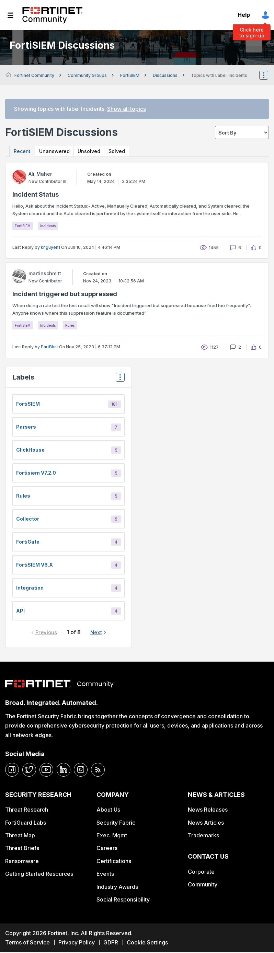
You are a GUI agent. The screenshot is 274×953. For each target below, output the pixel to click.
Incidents (48, 226)
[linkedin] (63, 770)
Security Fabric (115, 823)
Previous (46, 633)
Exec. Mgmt (111, 836)
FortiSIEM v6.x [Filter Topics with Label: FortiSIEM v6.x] (34, 565)
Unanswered (58, 151)
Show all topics (126, 108)
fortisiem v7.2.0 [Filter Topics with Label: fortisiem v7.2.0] (36, 473)
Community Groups (87, 75)
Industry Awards (117, 887)
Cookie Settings (147, 943)
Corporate (201, 872)
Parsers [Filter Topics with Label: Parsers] (26, 427)
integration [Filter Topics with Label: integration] (30, 588)
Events (105, 874)
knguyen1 (50, 248)
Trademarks (203, 836)
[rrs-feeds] (98, 770)
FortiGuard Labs (25, 823)
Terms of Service (27, 943)
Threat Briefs (22, 848)
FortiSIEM (129, 75)
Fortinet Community (52, 15)
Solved (128, 151)
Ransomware (22, 861)
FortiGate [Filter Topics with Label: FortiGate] (27, 542)
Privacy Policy (76, 943)
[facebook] (12, 770)
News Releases (208, 810)
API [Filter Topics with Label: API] (20, 611)
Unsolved (97, 151)
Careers (106, 848)
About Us (108, 810)
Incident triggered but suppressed (64, 294)
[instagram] (81, 770)
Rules (70, 326)
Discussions (165, 75)
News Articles (206, 823)
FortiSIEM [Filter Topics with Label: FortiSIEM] (28, 404)
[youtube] (46, 770)
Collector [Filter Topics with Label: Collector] (27, 519)
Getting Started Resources (39, 874)
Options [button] (268, 75)
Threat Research (26, 810)
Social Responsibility (123, 900)
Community (202, 885)
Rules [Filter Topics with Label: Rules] (23, 496)
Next (96, 633)
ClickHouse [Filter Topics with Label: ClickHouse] (30, 450)
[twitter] (29, 770)
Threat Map (20, 836)
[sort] (242, 132)
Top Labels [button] (118, 380)
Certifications (113, 861)
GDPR (110, 943)
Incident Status (35, 195)
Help (244, 14)
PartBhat (49, 347)
